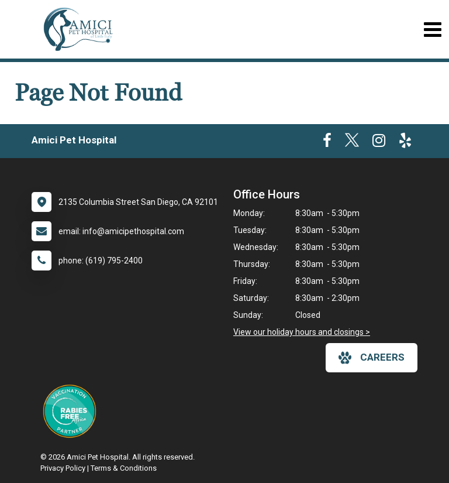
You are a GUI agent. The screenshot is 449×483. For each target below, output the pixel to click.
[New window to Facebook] (327, 143)
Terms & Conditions (124, 468)
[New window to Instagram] (379, 143)
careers (372, 357)
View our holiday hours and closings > (301, 332)
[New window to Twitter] (352, 143)
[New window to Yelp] (405, 143)
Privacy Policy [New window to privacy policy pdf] (62, 468)
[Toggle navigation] (432, 29)
